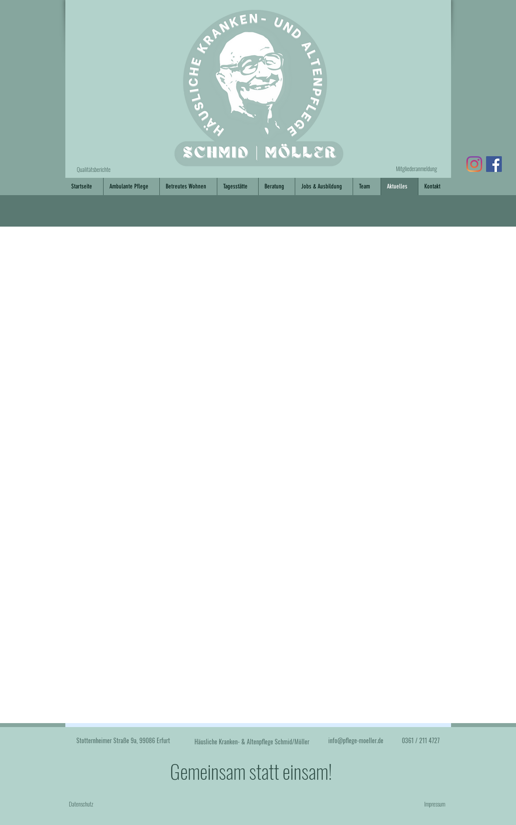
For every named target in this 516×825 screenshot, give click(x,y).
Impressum (434, 803)
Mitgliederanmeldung (416, 168)
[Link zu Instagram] (474, 164)
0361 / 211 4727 (421, 740)
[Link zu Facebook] (494, 164)
